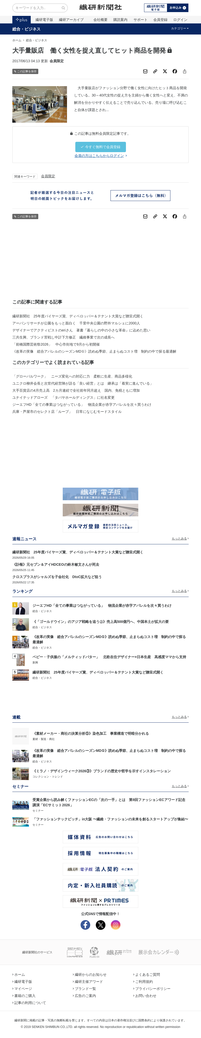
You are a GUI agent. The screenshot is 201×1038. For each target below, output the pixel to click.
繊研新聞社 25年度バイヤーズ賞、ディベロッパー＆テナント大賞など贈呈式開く (77, 316)
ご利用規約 (143, 982)
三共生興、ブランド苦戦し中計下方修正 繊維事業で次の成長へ (63, 337)
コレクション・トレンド (47, 776)
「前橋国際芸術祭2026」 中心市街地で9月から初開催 (56, 344)
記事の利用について (29, 1003)
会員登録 (160, 20)
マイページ (22, 989)
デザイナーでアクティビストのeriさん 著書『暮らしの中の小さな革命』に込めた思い (81, 330)
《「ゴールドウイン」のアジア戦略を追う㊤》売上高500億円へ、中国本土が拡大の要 (100, 622)
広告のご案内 (84, 996)
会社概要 (100, 20)
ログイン (180, 20)
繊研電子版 (44, 20)
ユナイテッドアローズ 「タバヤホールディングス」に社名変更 (63, 397)
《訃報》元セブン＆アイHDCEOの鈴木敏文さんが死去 (55, 564)
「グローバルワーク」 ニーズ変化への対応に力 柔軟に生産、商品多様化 (72, 376)
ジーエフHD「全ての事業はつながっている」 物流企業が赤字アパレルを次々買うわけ (81, 405)
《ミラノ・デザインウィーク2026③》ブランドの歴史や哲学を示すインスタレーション (101, 771)
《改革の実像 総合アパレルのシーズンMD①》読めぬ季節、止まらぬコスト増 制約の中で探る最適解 (94, 351)
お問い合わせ (144, 996)
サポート (140, 20)
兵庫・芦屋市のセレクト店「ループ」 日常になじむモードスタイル (67, 412)
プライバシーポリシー (152, 989)
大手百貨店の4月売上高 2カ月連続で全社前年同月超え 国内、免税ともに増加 (76, 390)
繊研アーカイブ (71, 20)
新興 (35, 662)
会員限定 (48, 176)
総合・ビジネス (26, 29)
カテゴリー (180, 28)
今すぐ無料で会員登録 (100, 147)
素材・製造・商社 (43, 739)
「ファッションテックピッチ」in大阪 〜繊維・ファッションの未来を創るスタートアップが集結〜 (110, 819)
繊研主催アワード (88, 982)
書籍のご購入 (24, 996)
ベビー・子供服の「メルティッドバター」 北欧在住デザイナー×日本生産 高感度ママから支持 (109, 657)
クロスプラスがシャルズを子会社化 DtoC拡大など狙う (57, 577)
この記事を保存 (25, 71)
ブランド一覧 (84, 989)
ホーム (16, 40)
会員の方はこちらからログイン (101, 156)
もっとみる (180, 538)
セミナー (38, 810)
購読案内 (120, 20)
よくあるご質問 (146, 975)
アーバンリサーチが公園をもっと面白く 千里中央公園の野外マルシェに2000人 (76, 323)
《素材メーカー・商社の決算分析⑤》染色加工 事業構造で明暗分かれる (90, 733)
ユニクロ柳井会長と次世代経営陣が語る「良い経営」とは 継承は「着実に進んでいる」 (82, 383)
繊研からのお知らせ (90, 975)
